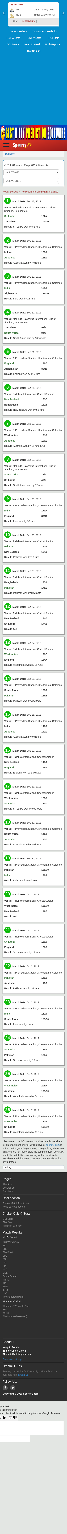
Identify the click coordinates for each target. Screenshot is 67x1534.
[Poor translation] (12, 1418)
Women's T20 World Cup (16, 1306)
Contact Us (8, 1187)
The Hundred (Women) (15, 1316)
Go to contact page (13, 1359)
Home (10, 153)
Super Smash (10, 1276)
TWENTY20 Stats (12, 1225)
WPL (5, 1309)
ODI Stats (8, 1218)
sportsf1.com (53, 1144)
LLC (5, 1293)
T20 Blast (8, 1252)
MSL (5, 1272)
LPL (5, 1262)
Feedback (8, 1191)
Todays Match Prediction (16, 1203)
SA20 (5, 1286)
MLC (5, 1269)
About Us (8, 1184)
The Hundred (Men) (13, 1296)
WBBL (6, 1313)
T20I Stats (8, 1222)
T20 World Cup (11, 1242)
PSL (5, 1259)
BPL (5, 1266)
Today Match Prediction (44, 31)
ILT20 (6, 1290)
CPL (5, 1255)
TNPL (6, 1279)
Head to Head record (14, 1206)
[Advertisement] (32, 88)
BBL (5, 1249)
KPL (5, 1283)
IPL (4, 1245)
